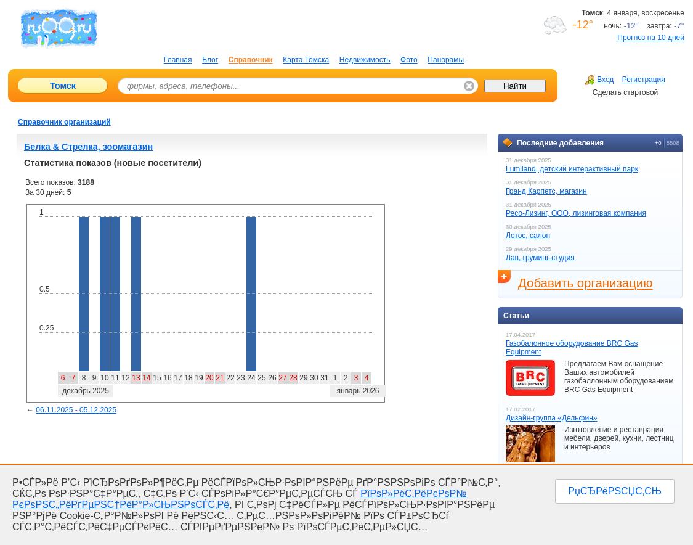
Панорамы (446, 59)
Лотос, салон (528, 235)
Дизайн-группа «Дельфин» (551, 418)
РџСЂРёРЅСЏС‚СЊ (615, 491)
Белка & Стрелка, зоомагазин (88, 147)
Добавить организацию (585, 283)
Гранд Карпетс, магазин (546, 191)
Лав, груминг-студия (540, 257)
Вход (599, 79)
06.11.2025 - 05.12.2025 (76, 410)
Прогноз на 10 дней (650, 37)
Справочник (251, 59)
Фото (409, 59)
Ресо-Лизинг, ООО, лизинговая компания (576, 213)
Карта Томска (306, 59)
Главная (178, 59)
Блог (210, 59)
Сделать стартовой (626, 92)
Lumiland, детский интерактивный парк (572, 169)
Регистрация (643, 79)
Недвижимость (365, 59)
